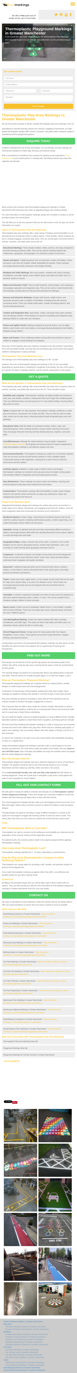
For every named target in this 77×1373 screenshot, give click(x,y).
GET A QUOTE (38, 376)
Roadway (7, 1332)
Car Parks (7, 1347)
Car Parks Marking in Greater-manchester (22, 1350)
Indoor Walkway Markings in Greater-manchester (24, 1365)
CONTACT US (38, 895)
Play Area (7, 1324)
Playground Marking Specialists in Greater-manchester (27, 1329)
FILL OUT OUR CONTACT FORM (38, 785)
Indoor (6, 1360)
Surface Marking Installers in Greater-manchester (23, 1321)
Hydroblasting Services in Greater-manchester (21, 1368)
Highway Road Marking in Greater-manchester (23, 1342)
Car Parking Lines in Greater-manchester (21, 1352)
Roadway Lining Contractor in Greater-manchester (25, 1337)
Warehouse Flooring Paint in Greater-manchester (24, 1362)
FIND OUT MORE (38, 655)
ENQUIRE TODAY (38, 141)
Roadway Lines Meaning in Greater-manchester (24, 1339)
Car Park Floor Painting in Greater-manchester (23, 1355)
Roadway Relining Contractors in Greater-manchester (26, 1345)
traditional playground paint (14, 444)
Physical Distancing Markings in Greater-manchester (24, 1370)
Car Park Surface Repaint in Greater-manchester (24, 1357)
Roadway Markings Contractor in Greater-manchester (26, 1334)
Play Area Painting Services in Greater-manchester (25, 1327)
